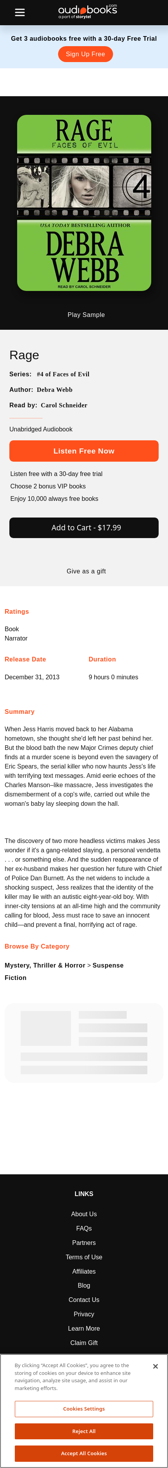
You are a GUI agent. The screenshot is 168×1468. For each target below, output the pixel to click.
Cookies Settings (84, 1408)
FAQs (84, 1228)
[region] (84, 1411)
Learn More (84, 1328)
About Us (84, 1214)
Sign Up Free (85, 54)
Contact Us (84, 1300)
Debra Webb (55, 390)
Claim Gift (83, 1343)
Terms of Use (83, 1257)
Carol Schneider (64, 405)
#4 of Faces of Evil (63, 374)
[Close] (155, 1366)
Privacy (84, 1314)
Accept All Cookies (84, 1453)
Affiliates (83, 1271)
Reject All (84, 1431)
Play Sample (86, 315)
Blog (84, 1285)
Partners (83, 1242)
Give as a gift (86, 571)
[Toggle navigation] (19, 12)
